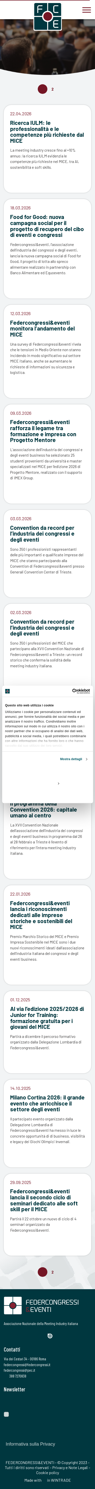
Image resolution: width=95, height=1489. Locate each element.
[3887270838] (7, 9)
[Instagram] (24, 1335)
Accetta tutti (47, 772)
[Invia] (83, 1402)
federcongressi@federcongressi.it (27, 1364)
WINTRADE (61, 1480)
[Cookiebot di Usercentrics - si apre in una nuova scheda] (68, 691)
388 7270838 (15, 1376)
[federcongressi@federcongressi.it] (23, 9)
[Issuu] (52, 1336)
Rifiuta (47, 795)
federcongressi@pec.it (19, 1370)
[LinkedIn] (33, 1335)
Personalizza (47, 783)
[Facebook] (7, 1335)
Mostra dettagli (71, 759)
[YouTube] (41, 1335)
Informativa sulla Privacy (30, 1444)
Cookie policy (47, 1472)
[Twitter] (15, 1335)
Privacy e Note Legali (70, 1467)
